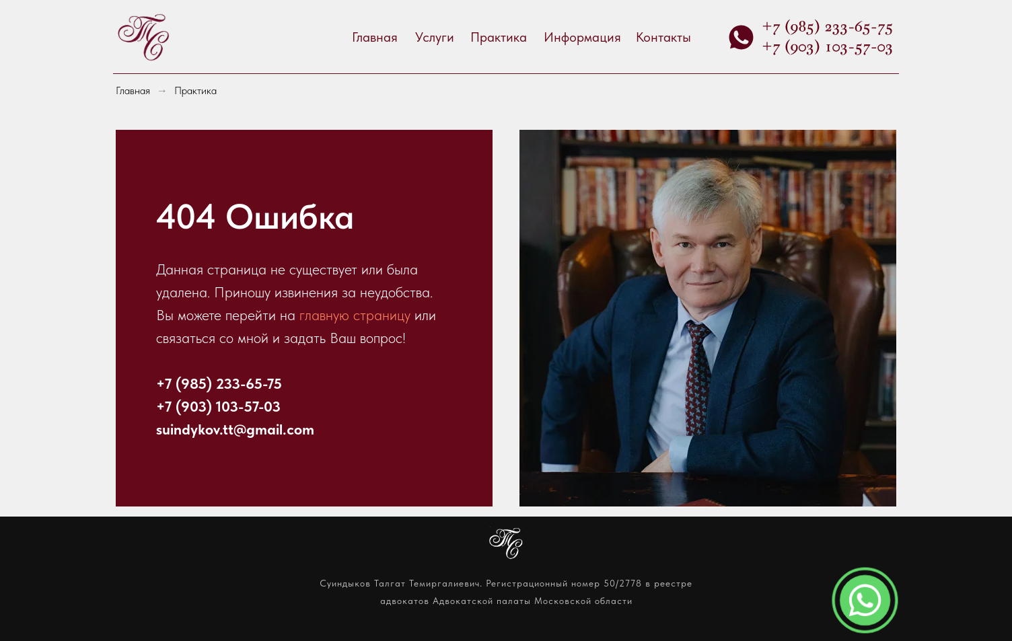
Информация (582, 37)
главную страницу (356, 315)
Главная (375, 37)
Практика (498, 37)
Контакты (663, 37)
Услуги (434, 37)
